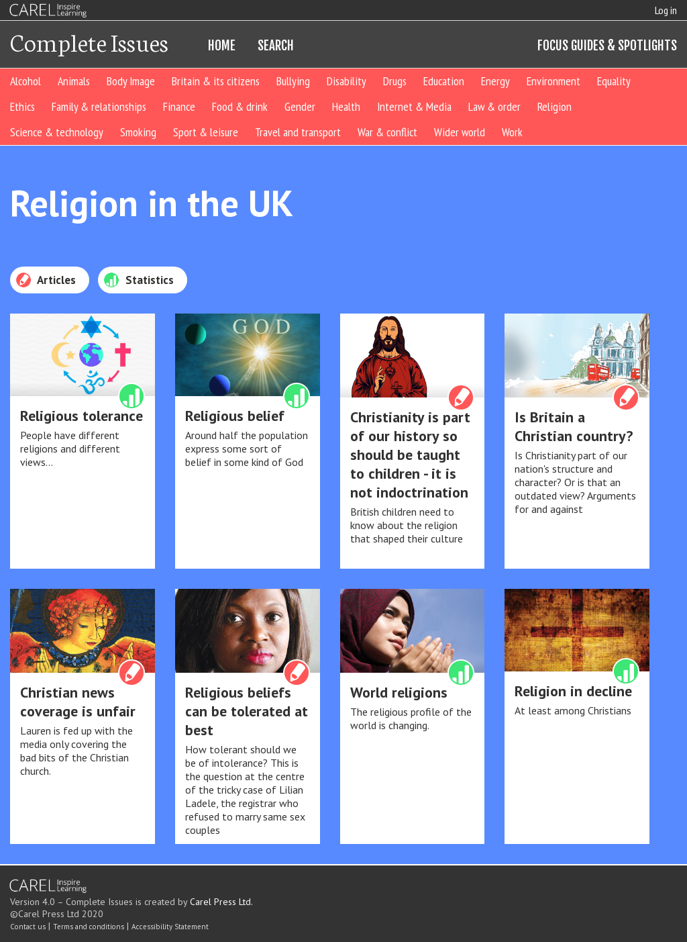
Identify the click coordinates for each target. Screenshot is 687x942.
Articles (45, 280)
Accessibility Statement (170, 926)
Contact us (28, 926)
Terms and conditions (88, 926)
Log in (666, 10)
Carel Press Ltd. (221, 902)
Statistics (138, 280)
